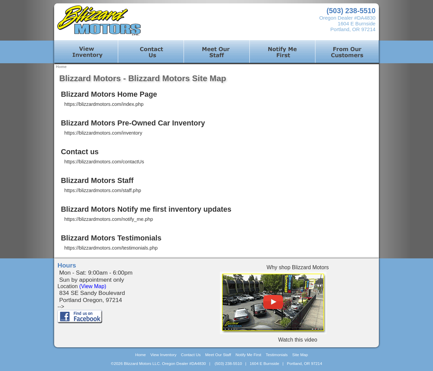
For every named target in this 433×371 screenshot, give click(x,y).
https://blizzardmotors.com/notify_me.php (108, 219)
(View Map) (92, 286)
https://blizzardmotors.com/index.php (103, 104)
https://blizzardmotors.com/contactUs (104, 161)
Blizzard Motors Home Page (109, 94)
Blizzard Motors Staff (97, 180)
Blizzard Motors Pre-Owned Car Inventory (133, 123)
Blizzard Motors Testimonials (111, 238)
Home (61, 67)
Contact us (80, 151)
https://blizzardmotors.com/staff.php (102, 190)
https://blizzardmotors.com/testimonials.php (111, 248)
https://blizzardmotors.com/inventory (103, 133)
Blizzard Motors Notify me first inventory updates (146, 209)
